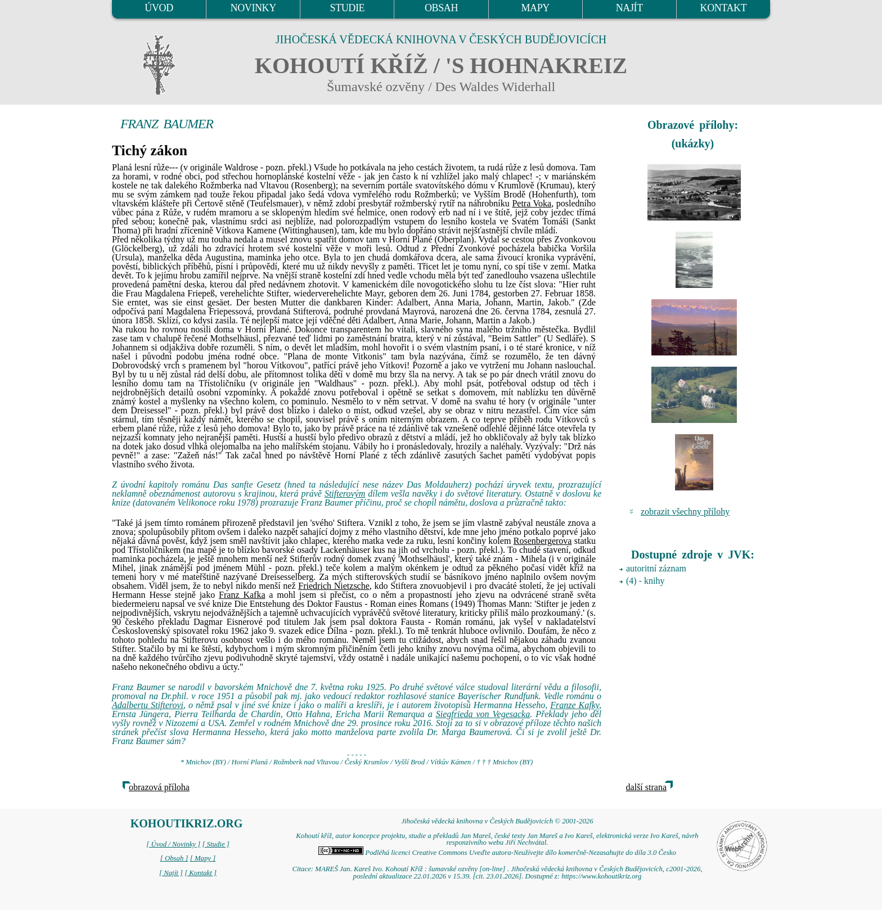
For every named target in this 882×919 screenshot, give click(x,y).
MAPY (535, 7)
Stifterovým (345, 493)
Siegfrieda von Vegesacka (483, 714)
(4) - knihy (645, 580)
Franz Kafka (242, 595)
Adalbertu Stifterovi (147, 705)
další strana (646, 787)
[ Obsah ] (174, 858)
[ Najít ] (171, 873)
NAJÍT (629, 7)
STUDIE (347, 7)
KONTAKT (723, 7)
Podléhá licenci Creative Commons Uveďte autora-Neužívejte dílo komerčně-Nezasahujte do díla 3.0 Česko (497, 853)
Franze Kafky (574, 705)
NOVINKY (253, 7)
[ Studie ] (215, 844)
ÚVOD (159, 7)
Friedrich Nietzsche (334, 586)
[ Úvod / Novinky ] (173, 844)
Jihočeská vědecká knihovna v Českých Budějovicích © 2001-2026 (497, 821)
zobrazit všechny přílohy (685, 511)
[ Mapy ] (203, 858)
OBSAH (441, 7)
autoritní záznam (656, 568)
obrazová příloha (159, 787)
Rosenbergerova (543, 541)
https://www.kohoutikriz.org (601, 876)
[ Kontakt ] (200, 873)
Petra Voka (531, 203)
